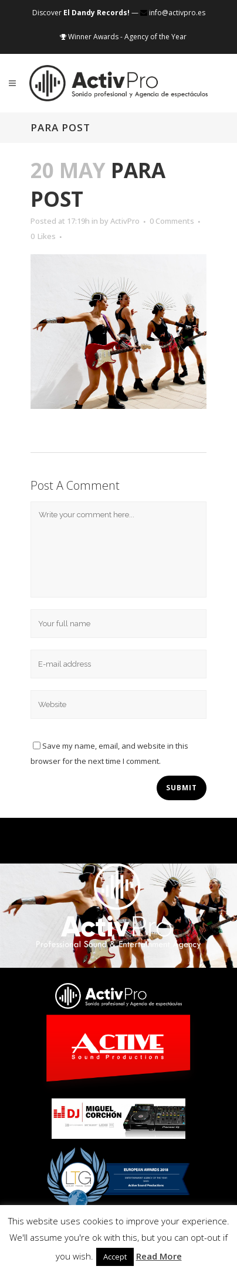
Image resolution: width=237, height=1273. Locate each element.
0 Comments (172, 221)
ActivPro (125, 221)
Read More (159, 1256)
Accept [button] (115, 1256)
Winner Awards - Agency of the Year (123, 37)
